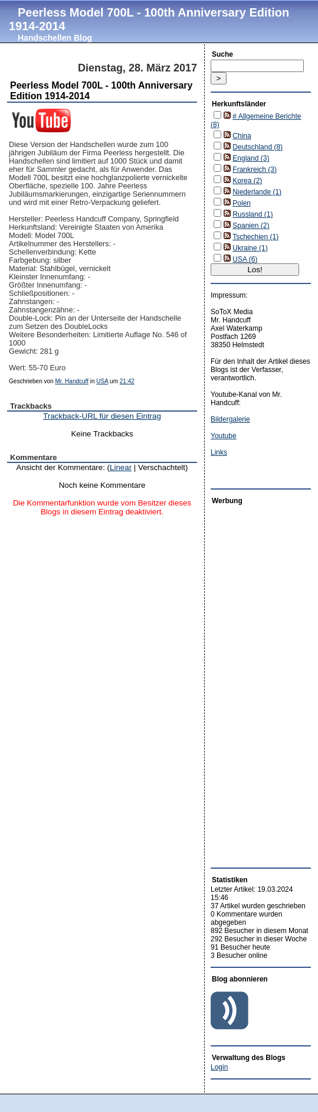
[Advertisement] (246, 683)
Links (219, 452)
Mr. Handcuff (71, 381)
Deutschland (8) (257, 147)
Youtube (224, 436)
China (241, 136)
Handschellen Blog (55, 38)
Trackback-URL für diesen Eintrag (102, 416)
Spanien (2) (250, 225)
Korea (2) (247, 181)
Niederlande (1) (256, 192)
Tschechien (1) (255, 237)
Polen (241, 203)
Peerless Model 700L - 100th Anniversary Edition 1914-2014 (149, 19)
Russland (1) (252, 214)
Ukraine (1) (249, 248)
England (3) (250, 158)
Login (219, 1067)
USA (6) (244, 259)
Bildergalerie (230, 419)
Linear (121, 467)
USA (102, 381)
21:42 (127, 381)
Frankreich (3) (254, 169)
